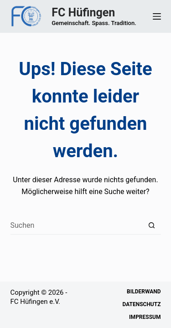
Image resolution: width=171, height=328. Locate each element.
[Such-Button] (152, 225)
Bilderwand (144, 291)
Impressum (145, 317)
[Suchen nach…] (76, 225)
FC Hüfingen (83, 12)
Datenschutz (141, 304)
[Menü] (157, 16)
